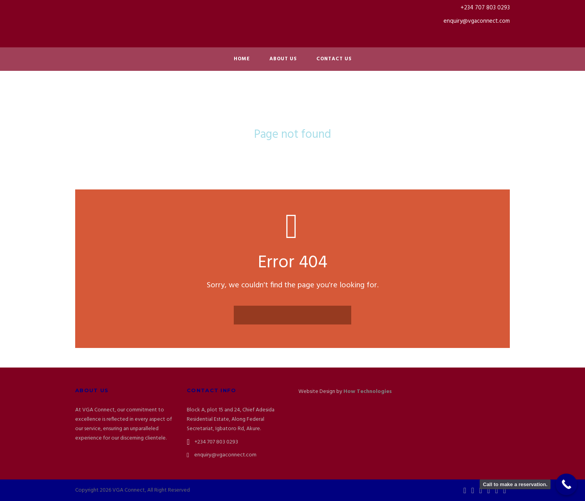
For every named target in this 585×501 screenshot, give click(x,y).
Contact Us (334, 59)
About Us (283, 59)
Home (242, 59)
